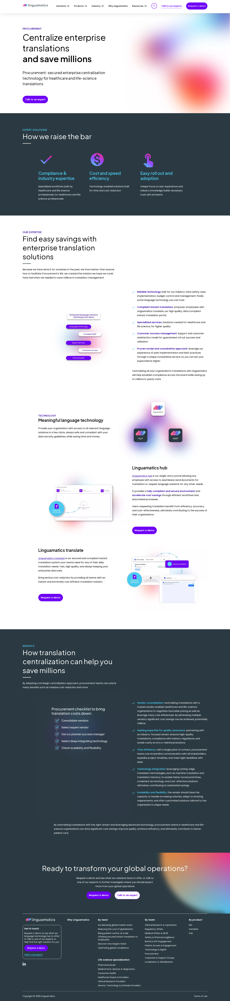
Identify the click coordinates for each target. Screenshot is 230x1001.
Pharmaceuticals (106, 965)
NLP (190, 925)
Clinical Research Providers (111, 981)
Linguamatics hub (142, 476)
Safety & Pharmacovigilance (159, 937)
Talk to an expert (35, 99)
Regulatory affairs (154, 929)
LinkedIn (24, 965)
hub (191, 933)
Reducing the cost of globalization (115, 929)
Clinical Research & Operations (161, 925)
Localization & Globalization (159, 961)
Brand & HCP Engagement (158, 941)
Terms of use (200, 996)
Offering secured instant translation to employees (118, 938)
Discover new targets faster (112, 943)
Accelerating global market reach (115, 925)
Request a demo (197, 6)
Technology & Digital (155, 949)
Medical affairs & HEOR (156, 933)
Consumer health (107, 973)
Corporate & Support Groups (159, 957)
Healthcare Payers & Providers (113, 977)
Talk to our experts (171, 6)
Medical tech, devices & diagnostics (116, 969)
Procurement (152, 953)
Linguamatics (35, 6)
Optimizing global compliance (113, 947)
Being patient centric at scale (113, 933)
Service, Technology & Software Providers (119, 985)
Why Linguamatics (118, 6)
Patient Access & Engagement (160, 945)
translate (193, 929)
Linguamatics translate (51, 558)
